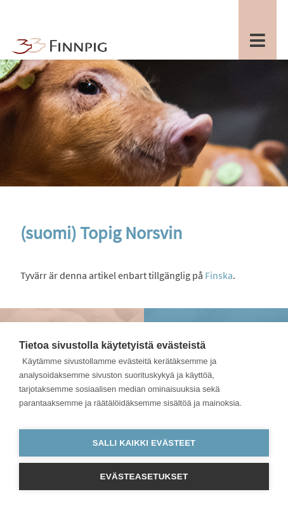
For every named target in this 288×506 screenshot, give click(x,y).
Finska (219, 275)
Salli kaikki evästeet (144, 443)
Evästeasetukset (144, 476)
